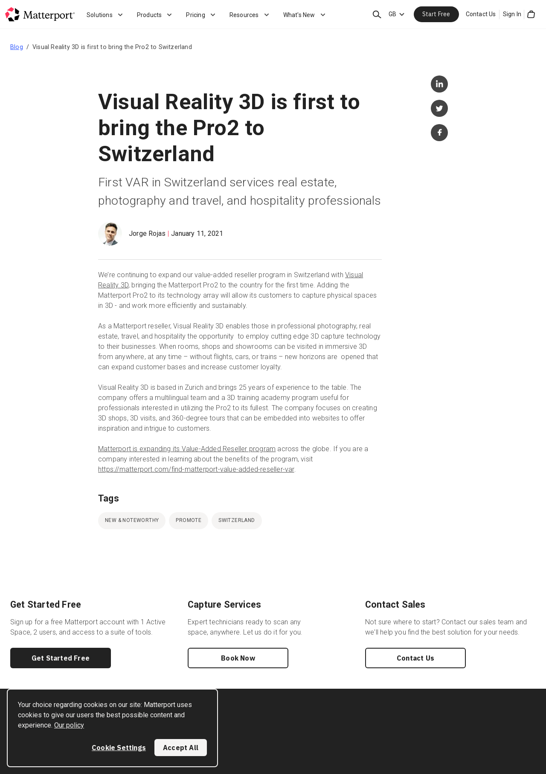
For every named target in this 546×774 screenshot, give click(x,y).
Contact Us (481, 14)
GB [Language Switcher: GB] (392, 14)
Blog (16, 46)
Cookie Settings (119, 747)
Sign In (512, 14)
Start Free (436, 14)
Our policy (69, 725)
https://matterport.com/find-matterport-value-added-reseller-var (196, 469)
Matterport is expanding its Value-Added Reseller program (187, 449)
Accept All (180, 747)
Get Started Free (61, 658)
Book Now (238, 658)
